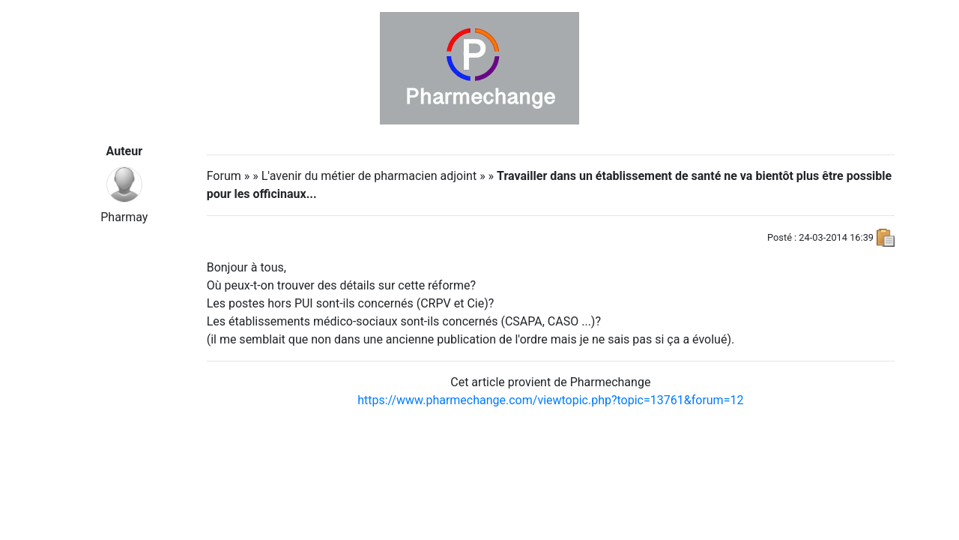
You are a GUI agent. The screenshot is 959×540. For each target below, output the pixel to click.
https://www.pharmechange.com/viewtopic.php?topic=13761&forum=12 (550, 400)
